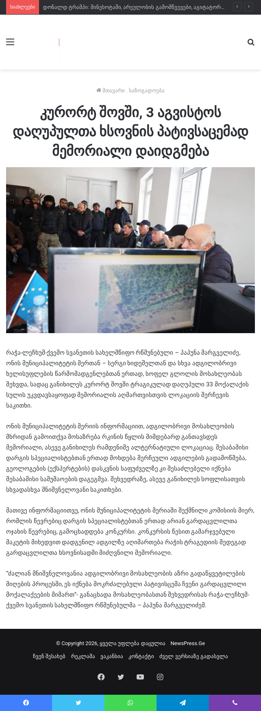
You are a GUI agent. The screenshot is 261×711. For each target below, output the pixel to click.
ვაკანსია (111, 656)
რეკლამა (83, 656)
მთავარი (110, 90)
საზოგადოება (147, 90)
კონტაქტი (141, 656)
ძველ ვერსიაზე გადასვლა (193, 656)
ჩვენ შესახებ (49, 656)
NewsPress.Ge (187, 643)
